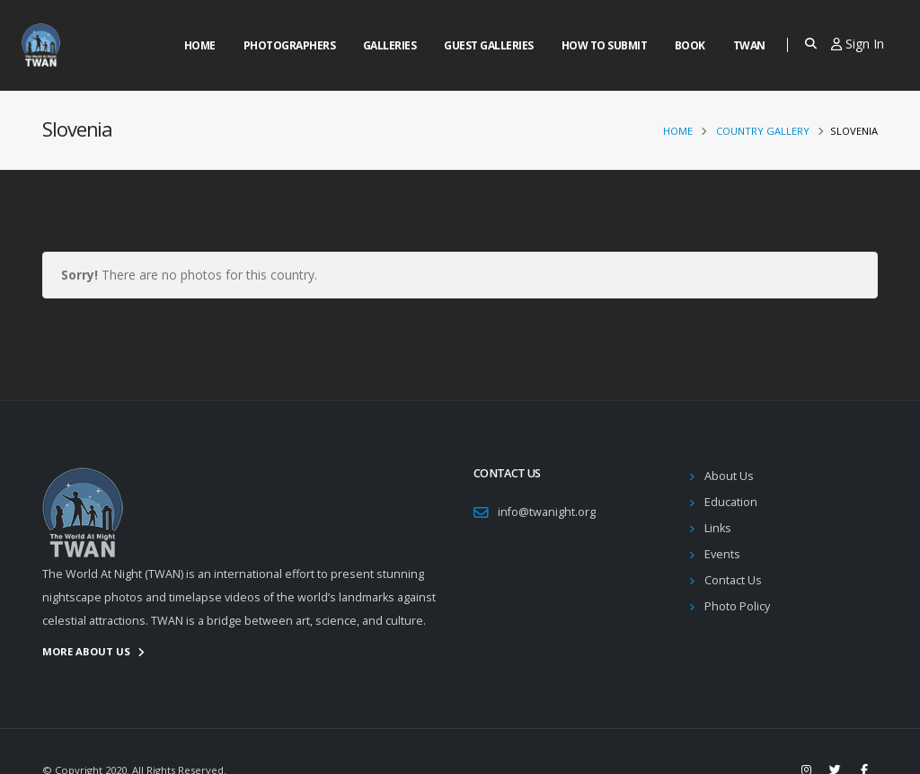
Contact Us (733, 580)
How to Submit (605, 45)
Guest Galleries (489, 45)
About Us (729, 476)
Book (690, 45)
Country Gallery (762, 131)
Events (722, 554)
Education (730, 502)
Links (717, 528)
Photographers (289, 45)
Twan (749, 45)
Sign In (857, 43)
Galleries (390, 45)
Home (200, 45)
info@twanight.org (547, 512)
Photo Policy (737, 606)
